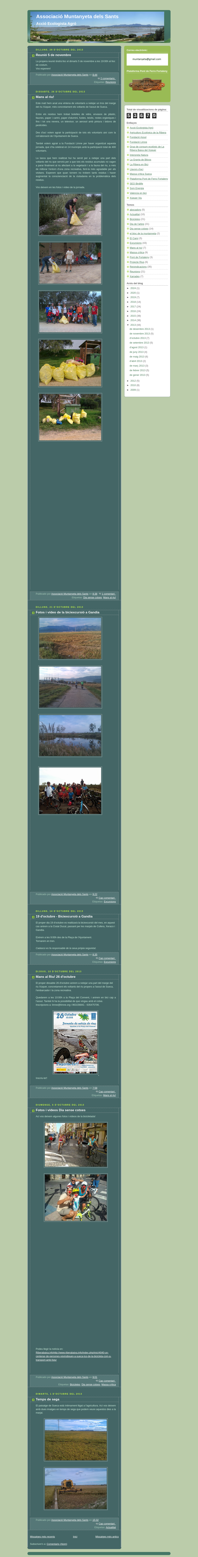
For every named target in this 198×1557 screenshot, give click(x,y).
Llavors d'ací (136, 169)
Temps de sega (47, 1399)
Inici (75, 1536)
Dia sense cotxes (92, 597)
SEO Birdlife (136, 183)
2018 (134, 302)
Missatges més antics (107, 1536)
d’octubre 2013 (138, 338)
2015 (134, 316)
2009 (134, 390)
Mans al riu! (45, 97)
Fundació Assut (138, 137)
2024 (134, 288)
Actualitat (111, 1527)
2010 (134, 385)
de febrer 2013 (138, 370)
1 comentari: (109, 594)
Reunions (111, 82)
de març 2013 (137, 365)
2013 (134, 325)
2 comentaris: (108, 78)
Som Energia (137, 188)
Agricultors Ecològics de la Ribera (148, 132)
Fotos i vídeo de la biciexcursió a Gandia (67, 612)
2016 (134, 311)
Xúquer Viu (136, 198)
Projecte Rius (137, 262)
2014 (134, 320)
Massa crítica (109, 1384)
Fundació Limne (138, 142)
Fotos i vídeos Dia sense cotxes (60, 1110)
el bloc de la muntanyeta (143, 233)
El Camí (134, 238)
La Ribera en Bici (139, 164)
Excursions (110, 901)
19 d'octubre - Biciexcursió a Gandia (64, 916)
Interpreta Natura (139, 155)
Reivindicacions (138, 266)
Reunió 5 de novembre (53, 55)
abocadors (135, 209)
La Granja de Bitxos (140, 159)
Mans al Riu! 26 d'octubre (55, 977)
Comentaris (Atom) (57, 1544)
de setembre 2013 (140, 342)
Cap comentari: (107, 898)
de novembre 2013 (140, 333)
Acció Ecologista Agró (141, 127)
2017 (134, 306)
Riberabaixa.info (44, 1352)
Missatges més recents (42, 1536)
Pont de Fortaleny (139, 257)
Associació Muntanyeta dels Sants (77, 16)
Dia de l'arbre (137, 224)
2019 (134, 297)
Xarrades (135, 276)
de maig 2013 (137, 356)
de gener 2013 (138, 375)
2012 (134, 380)
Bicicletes (75, 1384)
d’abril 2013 (136, 361)
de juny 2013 (137, 352)
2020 (134, 293)
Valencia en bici (138, 193)
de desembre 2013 (140, 329)
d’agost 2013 (137, 347)
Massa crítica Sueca (141, 174)
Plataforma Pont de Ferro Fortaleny (149, 178)
